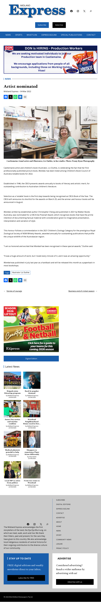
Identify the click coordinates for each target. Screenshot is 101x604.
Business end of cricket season (80, 291)
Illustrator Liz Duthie (21, 273)
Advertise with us (75, 584)
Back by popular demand (32, 393)
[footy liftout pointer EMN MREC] (31, 329)
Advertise (59, 25)
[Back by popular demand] (31, 381)
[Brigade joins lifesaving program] (12, 381)
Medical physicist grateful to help (12, 452)
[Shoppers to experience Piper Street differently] (31, 441)
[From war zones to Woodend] (31, 472)
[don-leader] (50, 60)
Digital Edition (31, 359)
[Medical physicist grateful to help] (12, 441)
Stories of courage (15, 291)
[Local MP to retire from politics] (12, 472)
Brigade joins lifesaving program (12, 393)
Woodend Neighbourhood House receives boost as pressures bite (32, 422)
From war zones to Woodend (32, 483)
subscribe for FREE (26, 580)
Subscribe (41, 25)
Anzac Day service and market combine (12, 422)
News (8, 79)
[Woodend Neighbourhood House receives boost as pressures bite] (31, 410)
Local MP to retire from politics (12, 483)
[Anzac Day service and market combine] (12, 410)
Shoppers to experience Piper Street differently (31, 453)
